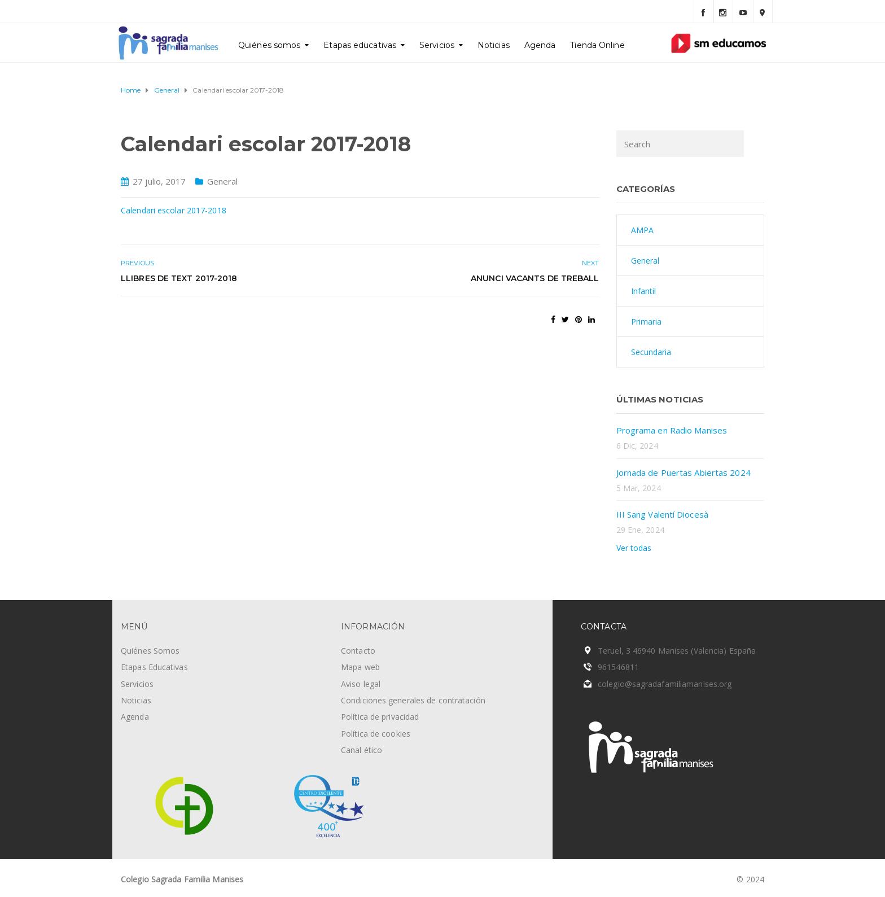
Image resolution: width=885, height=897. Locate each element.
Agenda (540, 45)
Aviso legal (360, 684)
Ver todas (634, 547)
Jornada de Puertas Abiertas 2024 (683, 472)
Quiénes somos (269, 45)
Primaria (646, 321)
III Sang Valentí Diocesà (662, 514)
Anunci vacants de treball (535, 278)
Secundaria (651, 352)
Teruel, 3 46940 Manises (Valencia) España (677, 650)
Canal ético (361, 750)
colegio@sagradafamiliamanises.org (664, 684)
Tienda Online (597, 45)
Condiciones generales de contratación (413, 700)
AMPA (642, 230)
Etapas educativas (359, 45)
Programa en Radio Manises (672, 430)
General (222, 181)
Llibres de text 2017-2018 (179, 278)
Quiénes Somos (150, 650)
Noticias (493, 45)
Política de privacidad (380, 716)
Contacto (358, 650)
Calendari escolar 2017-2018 (173, 210)
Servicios (436, 45)
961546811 (618, 667)
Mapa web (360, 667)
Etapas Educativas (154, 667)
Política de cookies (375, 733)
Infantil (643, 291)
